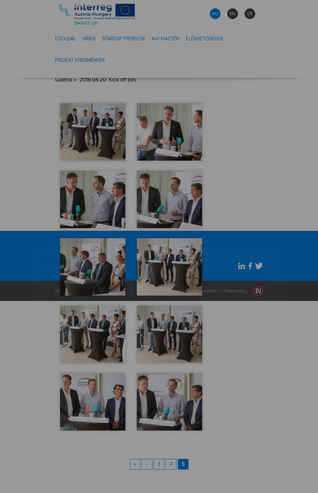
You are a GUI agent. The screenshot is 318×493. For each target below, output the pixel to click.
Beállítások (125, 268)
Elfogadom (70, 268)
